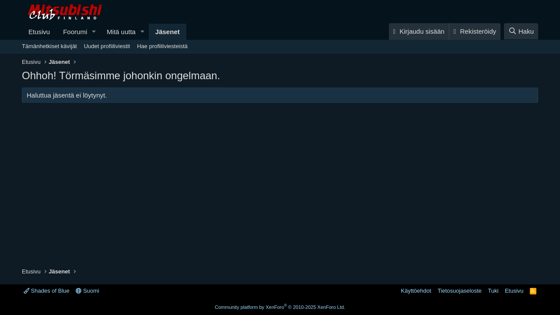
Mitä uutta (121, 31)
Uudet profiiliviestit (107, 46)
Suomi (87, 290)
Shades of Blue (47, 290)
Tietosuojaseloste (460, 290)
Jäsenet (167, 31)
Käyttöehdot (416, 290)
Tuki (493, 290)
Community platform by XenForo (280, 307)
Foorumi (75, 31)
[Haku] (521, 31)
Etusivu (39, 31)
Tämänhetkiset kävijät (49, 46)
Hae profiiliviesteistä (162, 46)
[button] (94, 32)
